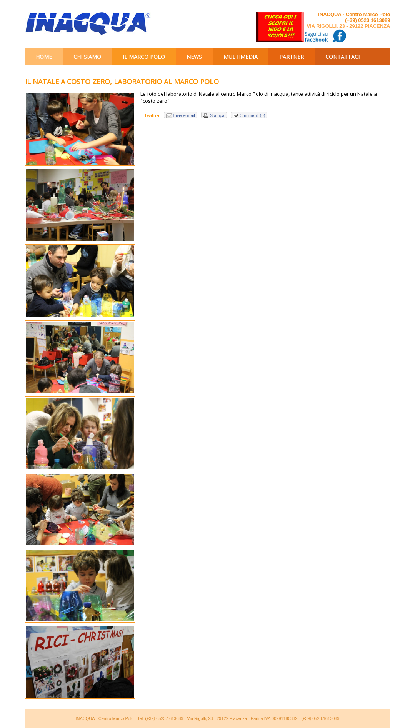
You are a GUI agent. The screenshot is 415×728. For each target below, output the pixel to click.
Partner (291, 56)
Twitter (152, 115)
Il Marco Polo (144, 56)
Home (44, 56)
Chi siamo (87, 56)
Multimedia (240, 56)
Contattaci (342, 56)
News (194, 56)
